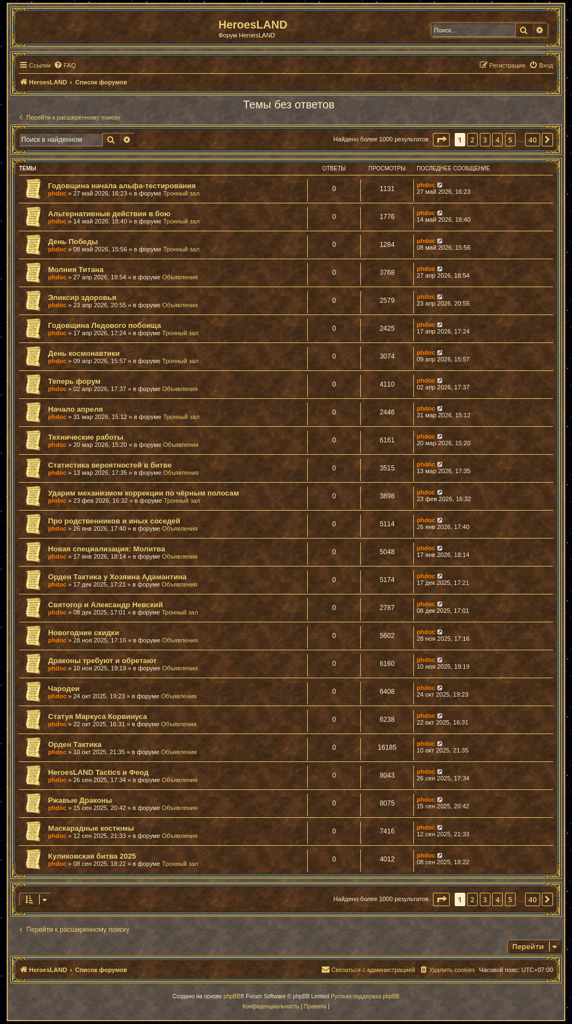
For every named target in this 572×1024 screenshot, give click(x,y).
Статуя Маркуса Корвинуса (97, 716)
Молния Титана (75, 269)
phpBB (231, 996)
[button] (441, 139)
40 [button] (532, 140)
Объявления (180, 277)
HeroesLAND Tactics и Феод (98, 772)
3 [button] (485, 140)
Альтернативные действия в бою (109, 213)
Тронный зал (181, 193)
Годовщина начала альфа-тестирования (122, 186)
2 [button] (472, 140)
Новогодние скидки (83, 632)
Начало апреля (75, 409)
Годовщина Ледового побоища (104, 325)
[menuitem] (65, 65)
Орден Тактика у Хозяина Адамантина (117, 577)
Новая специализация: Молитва (106, 549)
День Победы (73, 241)
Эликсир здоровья (82, 297)
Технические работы (85, 437)
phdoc (57, 193)
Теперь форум (74, 381)
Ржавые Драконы (80, 800)
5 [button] (510, 140)
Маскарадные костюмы (91, 828)
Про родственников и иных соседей (114, 521)
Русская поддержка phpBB (365, 996)
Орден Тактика (74, 744)
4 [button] (497, 140)
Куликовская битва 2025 (92, 856)
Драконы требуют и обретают (102, 660)
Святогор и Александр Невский (105, 605)
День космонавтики (84, 353)
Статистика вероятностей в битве (109, 465)
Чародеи (63, 688)
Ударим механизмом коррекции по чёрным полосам (143, 493)
